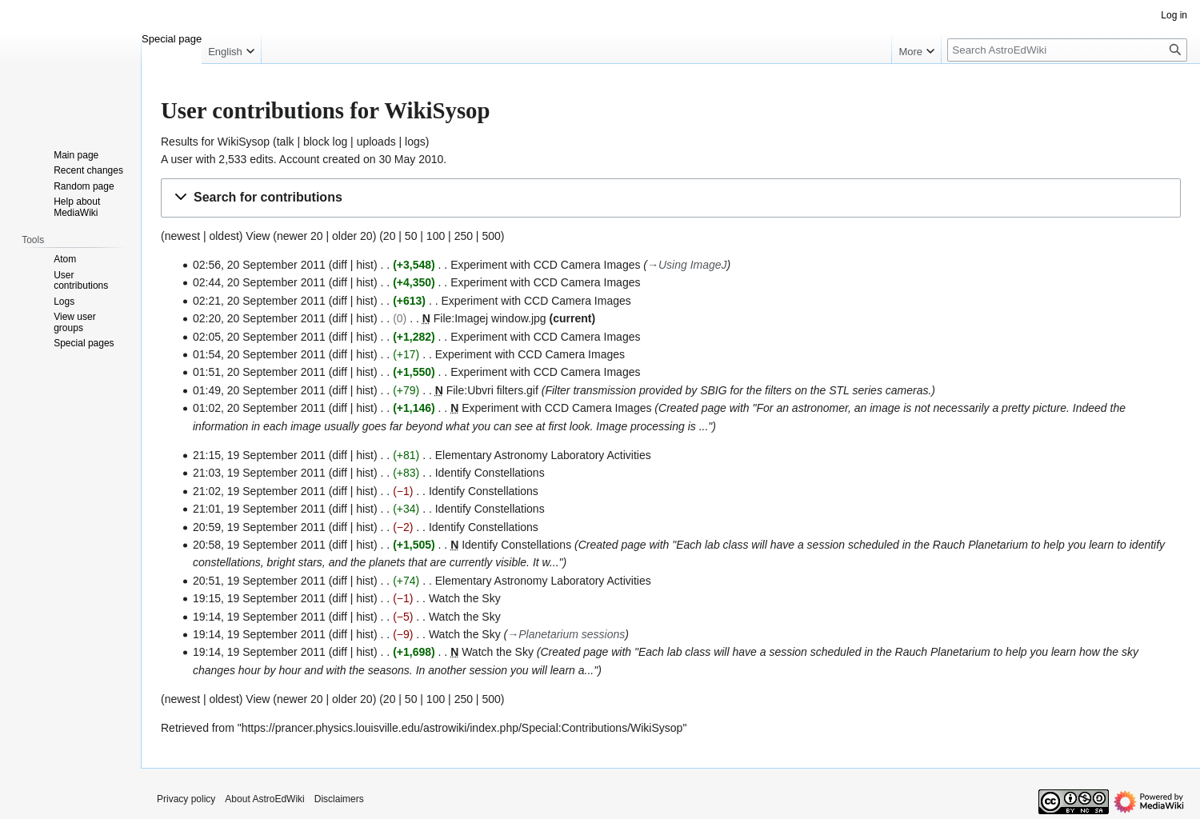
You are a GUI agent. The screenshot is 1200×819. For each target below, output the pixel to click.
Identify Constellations (490, 472)
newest (182, 236)
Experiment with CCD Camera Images (545, 264)
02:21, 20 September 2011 (259, 300)
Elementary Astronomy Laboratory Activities (543, 455)
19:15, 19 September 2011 (259, 598)
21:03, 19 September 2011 (259, 472)
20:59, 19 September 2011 (259, 527)
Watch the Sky (465, 598)
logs (415, 141)
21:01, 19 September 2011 (259, 508)
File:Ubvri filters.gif (492, 390)
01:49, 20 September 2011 (259, 390)
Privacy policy (186, 799)
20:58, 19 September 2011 (259, 544)
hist (365, 264)
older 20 (352, 236)
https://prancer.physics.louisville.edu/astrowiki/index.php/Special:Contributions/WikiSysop (462, 727)
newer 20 (300, 236)
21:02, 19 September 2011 (259, 491)
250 (463, 236)
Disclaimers (339, 799)
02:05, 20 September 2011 (259, 336)
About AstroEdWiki (264, 799)
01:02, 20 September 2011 (259, 408)
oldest (223, 236)
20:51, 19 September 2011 (259, 580)
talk (285, 141)
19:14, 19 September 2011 (259, 616)
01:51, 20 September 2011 (259, 372)
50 (411, 236)
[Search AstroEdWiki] (1067, 50)
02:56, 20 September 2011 (259, 264)
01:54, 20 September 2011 (259, 354)
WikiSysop (244, 141)
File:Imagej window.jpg (490, 318)
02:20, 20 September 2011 (259, 318)
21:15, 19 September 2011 (259, 455)
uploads (376, 141)
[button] (670, 198)
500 (491, 236)
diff (339, 264)
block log (325, 141)
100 (435, 236)
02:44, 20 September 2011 (259, 282)
